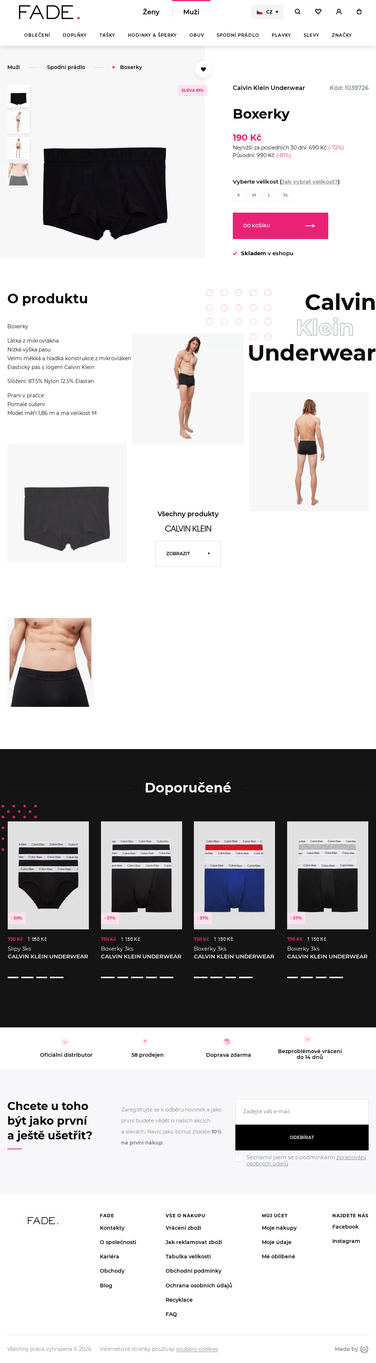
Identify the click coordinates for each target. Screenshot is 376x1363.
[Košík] (359, 14)
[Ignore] (302, 1159)
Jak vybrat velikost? (310, 186)
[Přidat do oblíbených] (203, 74)
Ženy (151, 15)
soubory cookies (197, 1340)
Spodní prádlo (238, 40)
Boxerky (131, 72)
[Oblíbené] (318, 14)
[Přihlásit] (339, 14)
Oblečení (37, 40)
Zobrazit (178, 558)
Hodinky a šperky (152, 40)
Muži (191, 15)
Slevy (311, 40)
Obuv (196, 40)
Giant (364, 1340)
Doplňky (75, 40)
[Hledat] (298, 14)
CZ (264, 15)
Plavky (281, 40)
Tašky (107, 40)
